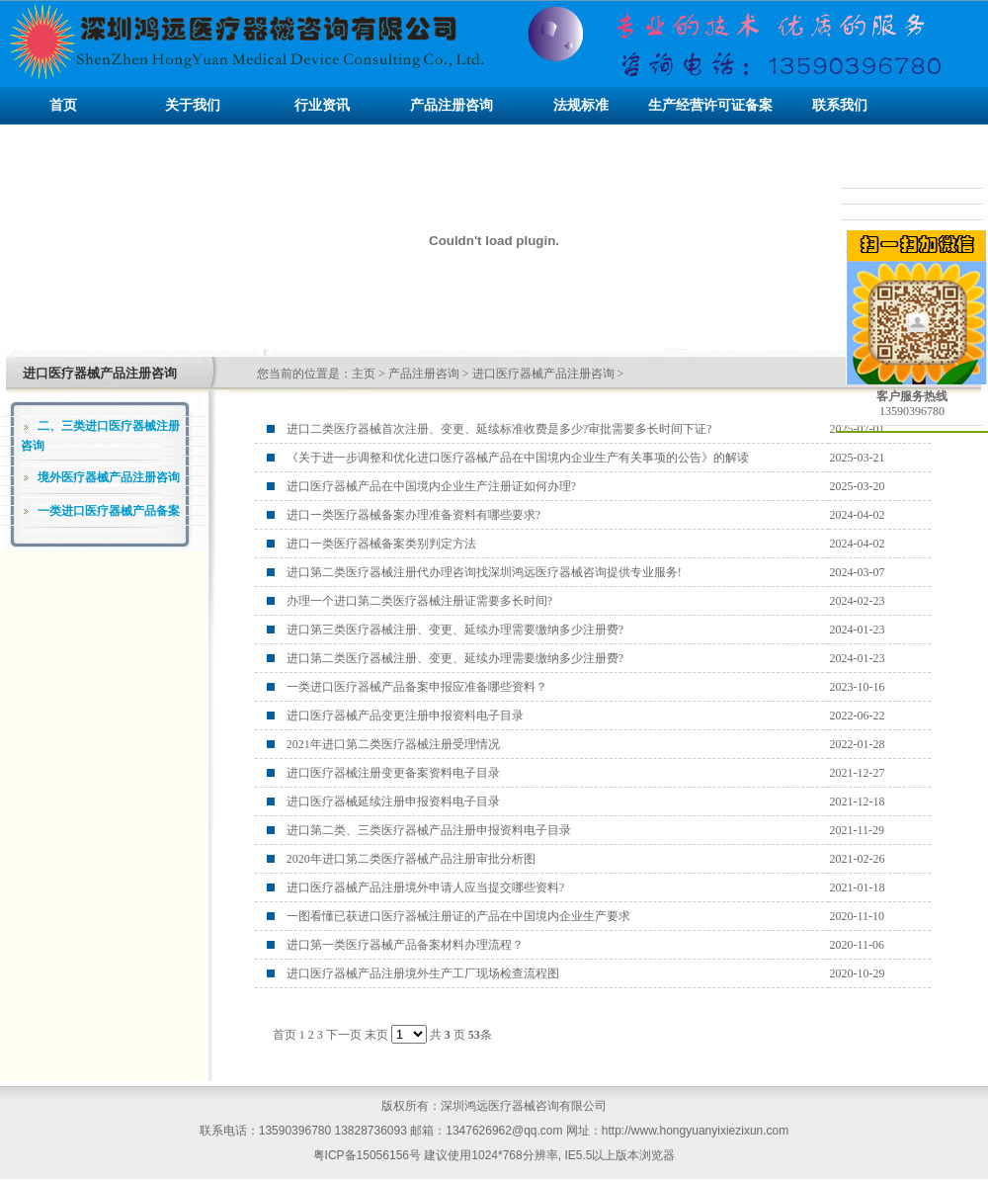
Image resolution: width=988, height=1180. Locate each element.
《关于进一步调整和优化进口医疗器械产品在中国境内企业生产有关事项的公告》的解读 (518, 457)
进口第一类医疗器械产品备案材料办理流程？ (405, 945)
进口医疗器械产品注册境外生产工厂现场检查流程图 (423, 973)
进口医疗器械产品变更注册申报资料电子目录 (405, 715)
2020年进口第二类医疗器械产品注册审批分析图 (411, 859)
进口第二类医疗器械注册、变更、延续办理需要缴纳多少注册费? (455, 658)
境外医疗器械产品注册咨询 (109, 477)
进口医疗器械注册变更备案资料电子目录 (393, 773)
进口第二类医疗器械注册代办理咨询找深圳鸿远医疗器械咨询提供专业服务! (484, 572)
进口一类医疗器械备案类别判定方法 (381, 543)
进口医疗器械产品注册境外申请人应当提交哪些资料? (425, 887)
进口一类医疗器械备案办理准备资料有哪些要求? (413, 515)
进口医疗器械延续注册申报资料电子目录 (393, 801)
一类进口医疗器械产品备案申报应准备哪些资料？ (417, 687)
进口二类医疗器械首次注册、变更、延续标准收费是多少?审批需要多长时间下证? (499, 429)
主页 (363, 373)
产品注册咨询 (423, 373)
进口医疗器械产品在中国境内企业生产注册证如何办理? (431, 486)
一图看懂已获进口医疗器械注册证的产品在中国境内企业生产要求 (458, 916)
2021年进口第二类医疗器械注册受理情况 (393, 744)
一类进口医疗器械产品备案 (109, 511)
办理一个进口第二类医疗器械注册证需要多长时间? (419, 601)
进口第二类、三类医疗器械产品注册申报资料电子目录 (429, 830)
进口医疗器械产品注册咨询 (543, 373)
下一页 (344, 1035)
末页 (376, 1035)
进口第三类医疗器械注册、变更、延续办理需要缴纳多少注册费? (455, 629)
